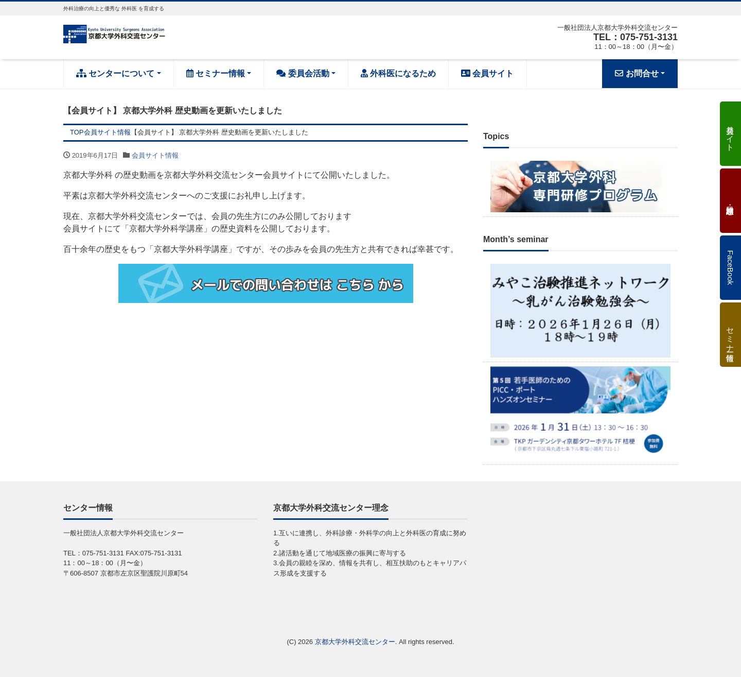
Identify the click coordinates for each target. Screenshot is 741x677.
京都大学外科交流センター (355, 642)
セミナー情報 (215, 73)
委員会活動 (302, 73)
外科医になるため (398, 73)
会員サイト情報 (155, 155)
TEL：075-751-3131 (635, 37)
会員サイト (487, 73)
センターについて (115, 73)
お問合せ (636, 73)
